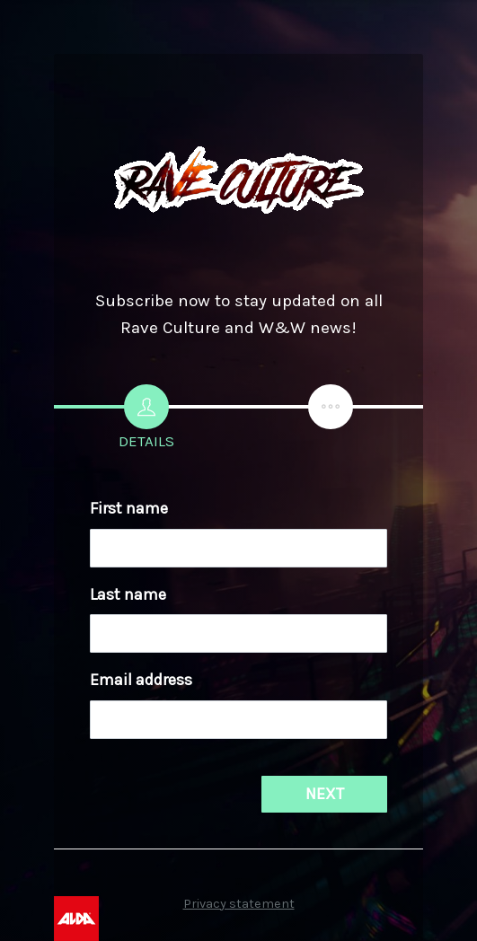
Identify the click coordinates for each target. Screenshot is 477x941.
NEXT (324, 794)
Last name (128, 594)
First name (129, 508)
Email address (141, 680)
